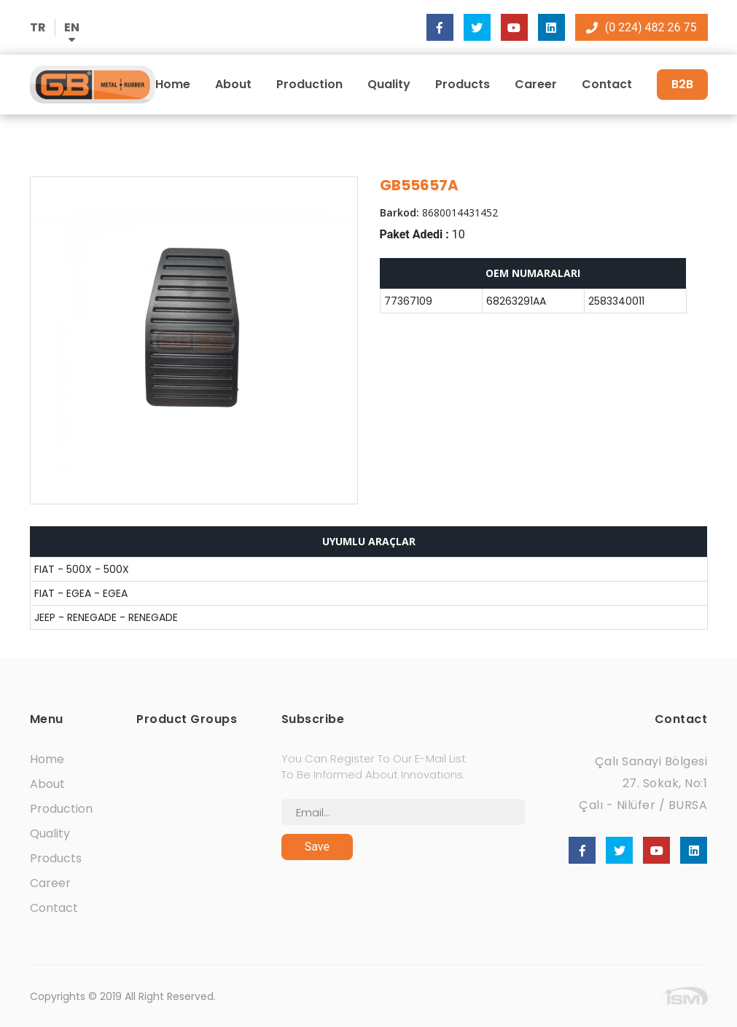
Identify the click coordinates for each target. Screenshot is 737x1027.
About (233, 84)
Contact (607, 84)
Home (172, 84)
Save (317, 847)
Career (536, 84)
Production (309, 84)
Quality (388, 84)
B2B (682, 84)
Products (462, 84)
